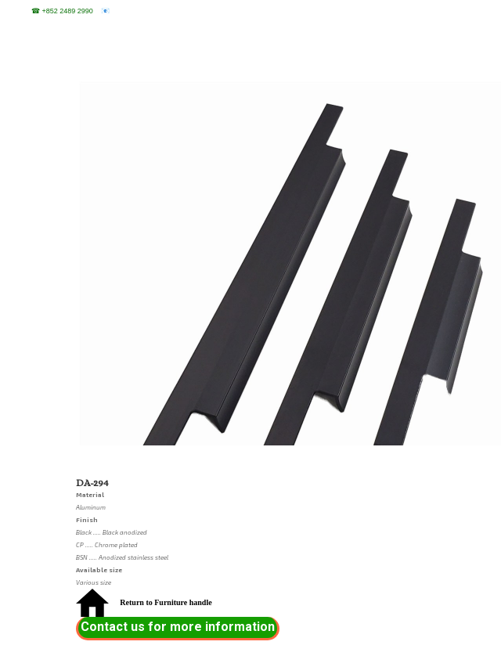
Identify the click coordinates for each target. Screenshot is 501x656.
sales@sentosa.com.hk (147, 11)
